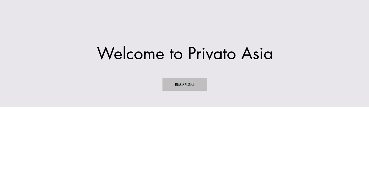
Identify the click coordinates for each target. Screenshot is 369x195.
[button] (184, 84)
